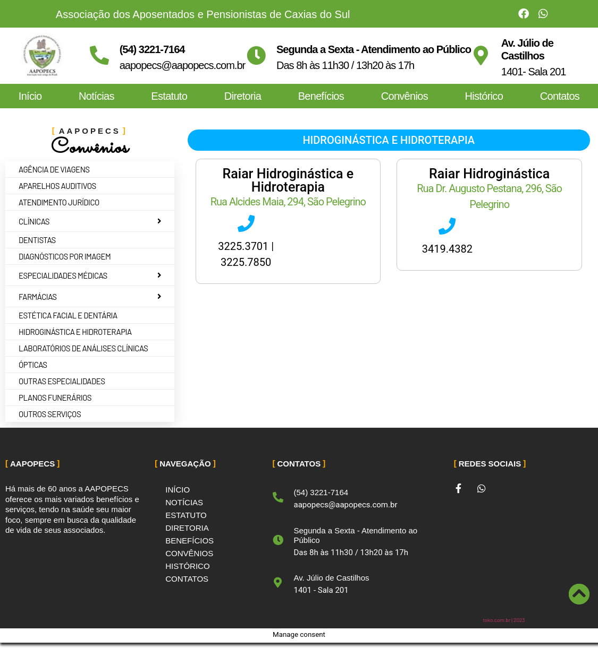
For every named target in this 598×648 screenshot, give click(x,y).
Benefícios (321, 96)
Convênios (404, 96)
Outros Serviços (50, 414)
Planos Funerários (55, 397)
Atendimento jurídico (59, 202)
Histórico (484, 96)
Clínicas (91, 221)
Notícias (96, 96)
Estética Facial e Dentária (68, 315)
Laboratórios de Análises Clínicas (83, 348)
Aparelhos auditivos (57, 186)
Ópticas (33, 364)
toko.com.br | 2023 (504, 620)
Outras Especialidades (62, 381)
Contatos (559, 96)
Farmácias (91, 296)
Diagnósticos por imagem (65, 256)
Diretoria (242, 96)
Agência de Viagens (54, 169)
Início (30, 96)
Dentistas (37, 240)
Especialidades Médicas (91, 275)
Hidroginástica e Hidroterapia (75, 331)
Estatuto (169, 96)
